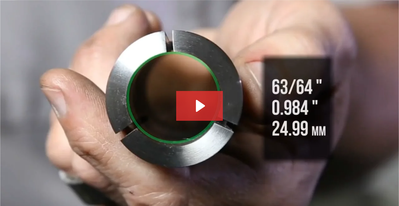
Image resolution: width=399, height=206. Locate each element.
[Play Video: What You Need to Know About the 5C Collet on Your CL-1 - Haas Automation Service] (199, 106)
